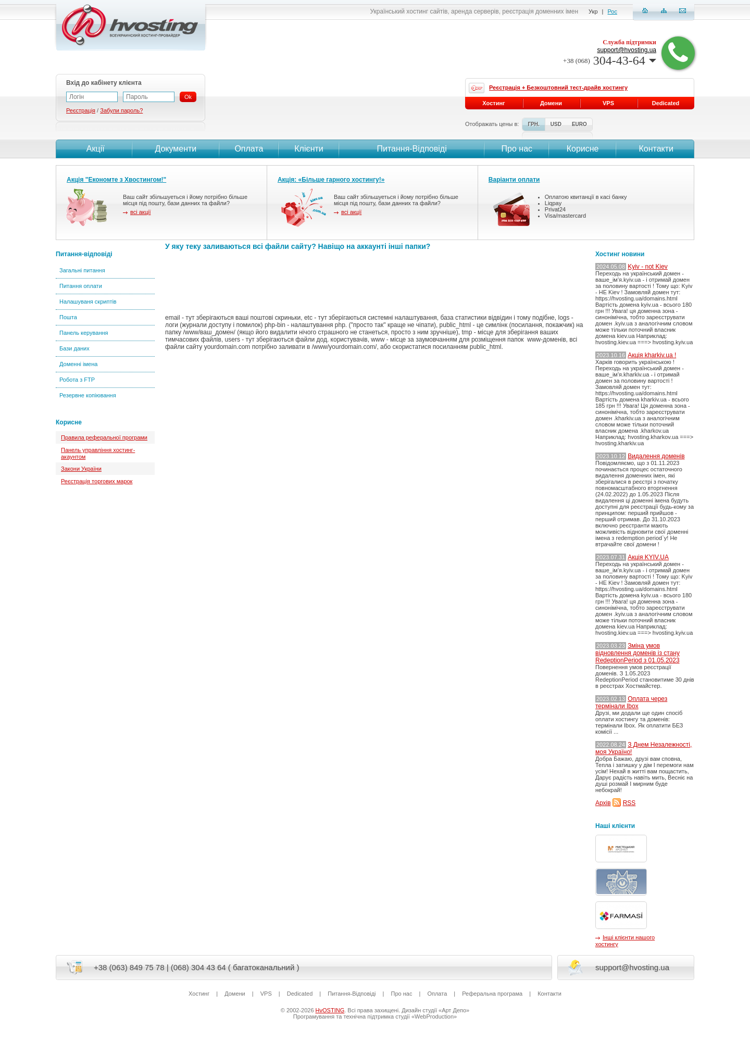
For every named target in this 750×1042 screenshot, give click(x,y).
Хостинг (493, 103)
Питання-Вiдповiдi (411, 148)
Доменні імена (78, 364)
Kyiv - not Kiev (648, 266)
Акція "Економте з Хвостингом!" (116, 179)
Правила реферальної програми (104, 437)
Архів (603, 803)
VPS (608, 103)
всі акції (140, 212)
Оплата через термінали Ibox (631, 702)
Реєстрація (80, 110)
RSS (629, 803)
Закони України (81, 469)
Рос (612, 11)
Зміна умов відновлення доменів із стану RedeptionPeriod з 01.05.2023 (637, 653)
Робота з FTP (77, 379)
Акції (94, 148)
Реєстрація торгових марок (96, 481)
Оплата (248, 148)
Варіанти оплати (514, 179)
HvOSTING (330, 1010)
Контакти (654, 148)
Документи (175, 148)
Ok (188, 97)
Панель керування (83, 333)
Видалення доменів (656, 456)
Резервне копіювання (87, 395)
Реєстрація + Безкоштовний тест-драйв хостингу (558, 87)
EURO (579, 124)
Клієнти (308, 148)
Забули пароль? (121, 110)
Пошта (68, 317)
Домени (551, 103)
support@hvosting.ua (626, 50)
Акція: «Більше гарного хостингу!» (331, 179)
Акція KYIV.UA (648, 557)
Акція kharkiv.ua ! (652, 355)
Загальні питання (82, 270)
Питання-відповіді (84, 254)
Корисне (583, 148)
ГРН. (533, 124)
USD (556, 124)
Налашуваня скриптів (88, 301)
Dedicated (666, 103)
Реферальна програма (492, 993)
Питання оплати (80, 286)
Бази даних (74, 348)
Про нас (517, 148)
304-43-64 (609, 60)
